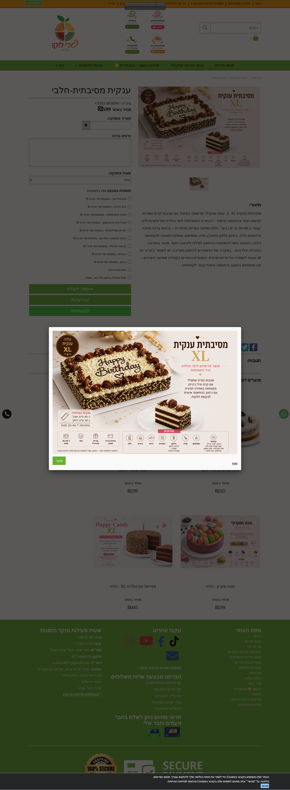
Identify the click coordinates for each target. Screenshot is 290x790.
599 (234, 464)
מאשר (264, 785)
